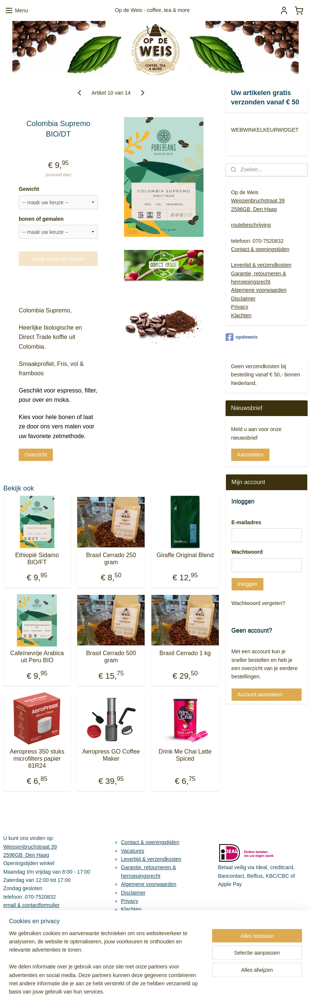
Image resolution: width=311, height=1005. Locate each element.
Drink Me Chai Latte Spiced (184, 755)
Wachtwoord (247, 552)
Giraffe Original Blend (185, 555)
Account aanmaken (260, 694)
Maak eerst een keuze (58, 259)
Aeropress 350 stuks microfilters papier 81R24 (37, 758)
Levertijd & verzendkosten (261, 265)
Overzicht (36, 455)
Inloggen (248, 584)
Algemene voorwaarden (259, 290)
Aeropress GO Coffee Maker (111, 755)
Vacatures (132, 851)
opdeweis (242, 337)
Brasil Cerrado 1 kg (185, 653)
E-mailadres (246, 522)
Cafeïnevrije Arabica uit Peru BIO (37, 656)
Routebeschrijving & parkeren (37, 914)
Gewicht (29, 189)
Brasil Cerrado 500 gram (111, 656)
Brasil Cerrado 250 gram (111, 558)
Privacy (239, 307)
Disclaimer (243, 299)
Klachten (241, 315)
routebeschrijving (251, 225)
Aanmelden (250, 455)
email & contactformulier (31, 905)
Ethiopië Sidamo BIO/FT (37, 558)
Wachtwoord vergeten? (258, 603)
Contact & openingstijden (260, 249)
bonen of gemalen (41, 219)
